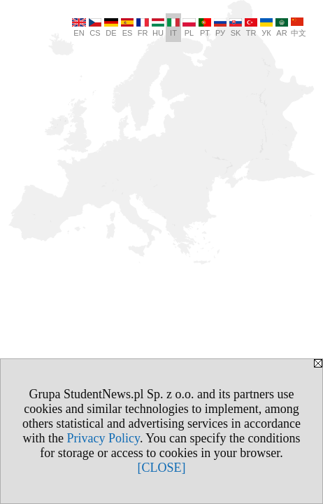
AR (281, 27)
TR (251, 27)
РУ (220, 27)
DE (111, 27)
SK (235, 27)
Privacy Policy (103, 438)
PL (189, 27)
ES (127, 27)
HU (158, 27)
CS (95, 27)
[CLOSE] (162, 468)
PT (205, 27)
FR (142, 27)
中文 (298, 27)
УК (266, 27)
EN (79, 27)
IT (173, 27)
